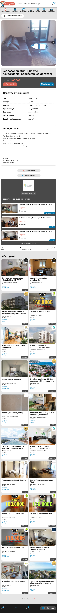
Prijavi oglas (29, 170)
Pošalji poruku (47, 84)
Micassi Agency (28, 195)
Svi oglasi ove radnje (28, 245)
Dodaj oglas (48, 608)
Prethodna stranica (13, 16)
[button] (53, 42)
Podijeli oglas (28, 175)
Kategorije (7, 3)
